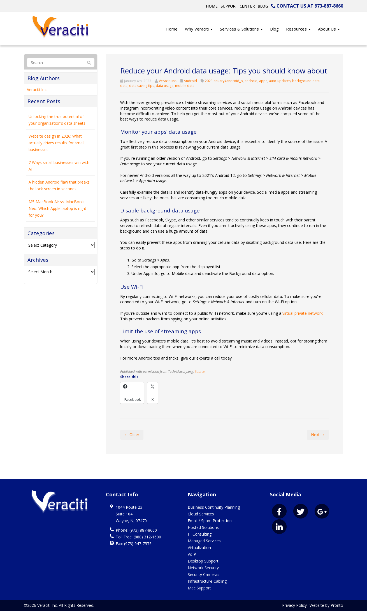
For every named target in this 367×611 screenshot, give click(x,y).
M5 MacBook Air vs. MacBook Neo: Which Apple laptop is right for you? (57, 208)
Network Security (203, 567)
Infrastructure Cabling (207, 581)
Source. (200, 371)
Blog (263, 6)
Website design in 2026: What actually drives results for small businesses (56, 142)
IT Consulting (200, 534)
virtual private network (302, 313)
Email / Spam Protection (210, 520)
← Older (131, 434)
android (251, 80)
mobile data (184, 85)
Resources (298, 29)
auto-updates (280, 80)
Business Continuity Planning (214, 507)
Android (190, 80)
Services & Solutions (241, 29)
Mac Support (199, 588)
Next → (318, 434)
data (123, 85)
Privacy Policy (294, 605)
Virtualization (199, 547)
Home (212, 6)
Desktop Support (203, 561)
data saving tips (141, 85)
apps (263, 80)
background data (306, 80)
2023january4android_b (224, 80)
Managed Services (204, 540)
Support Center (237, 6)
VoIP (192, 554)
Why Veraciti (199, 29)
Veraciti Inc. (168, 80)
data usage (164, 85)
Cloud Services (201, 514)
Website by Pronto (326, 605)
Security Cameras (203, 574)
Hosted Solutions (203, 527)
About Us (329, 29)
